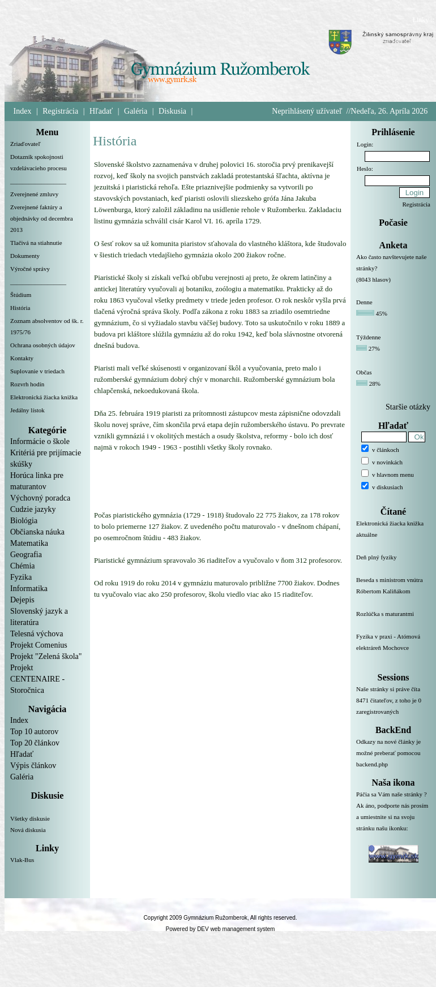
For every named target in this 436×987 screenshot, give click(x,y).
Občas (364, 372)
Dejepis (22, 600)
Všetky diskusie (30, 818)
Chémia (22, 566)
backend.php (372, 764)
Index (23, 111)
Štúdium (20, 294)
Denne (364, 302)
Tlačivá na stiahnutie (36, 242)
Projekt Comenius (38, 645)
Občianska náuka (37, 532)
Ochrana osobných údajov (42, 345)
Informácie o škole (40, 441)
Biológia (23, 520)
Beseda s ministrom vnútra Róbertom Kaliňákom (393, 592)
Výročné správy (30, 268)
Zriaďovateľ (25, 143)
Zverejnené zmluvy (34, 194)
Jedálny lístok (27, 410)
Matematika (29, 543)
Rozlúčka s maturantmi (393, 620)
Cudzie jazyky (32, 509)
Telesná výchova (36, 634)
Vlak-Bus (22, 859)
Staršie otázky (408, 407)
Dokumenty (25, 255)
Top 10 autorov (34, 731)
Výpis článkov (33, 765)
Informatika (29, 588)
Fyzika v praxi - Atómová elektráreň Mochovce (393, 649)
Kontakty (21, 358)
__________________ (38, 181)
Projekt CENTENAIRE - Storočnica (37, 679)
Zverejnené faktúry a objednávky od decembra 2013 (41, 218)
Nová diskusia (28, 829)
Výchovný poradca (40, 498)
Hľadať (101, 111)
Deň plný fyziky (393, 564)
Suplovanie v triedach (37, 371)
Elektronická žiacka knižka (44, 397)
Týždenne (368, 337)
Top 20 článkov (34, 743)
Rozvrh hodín (27, 384)
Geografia (26, 554)
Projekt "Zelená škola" (46, 656)
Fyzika (21, 577)
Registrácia (60, 111)
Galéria (135, 111)
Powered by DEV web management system (220, 929)
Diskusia (172, 111)
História (20, 307)
